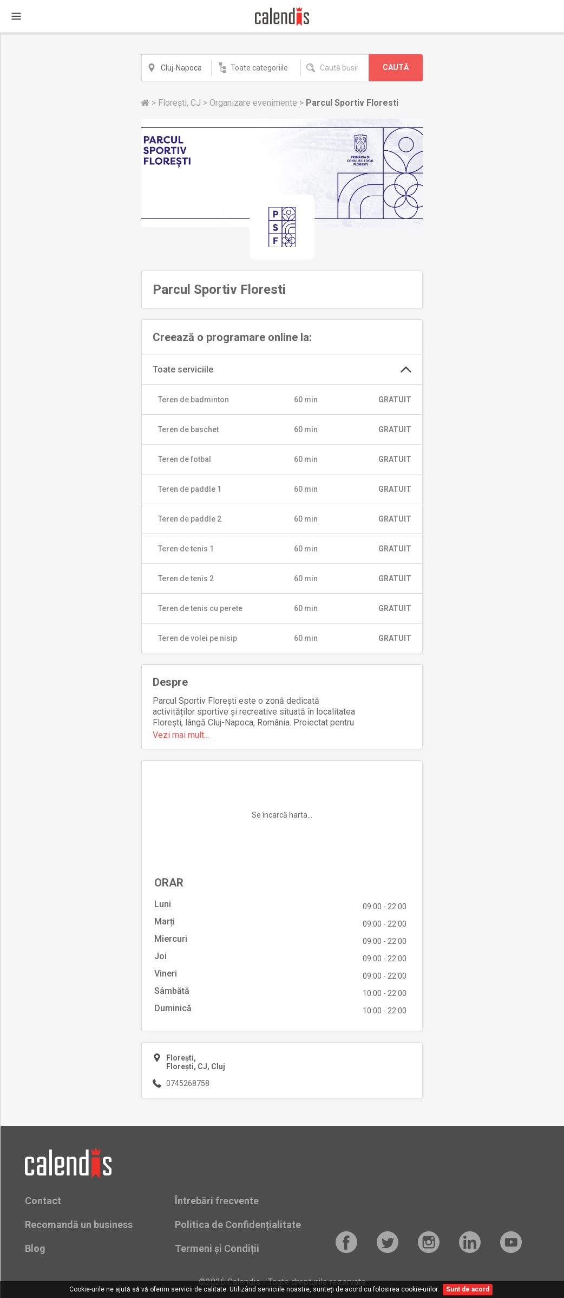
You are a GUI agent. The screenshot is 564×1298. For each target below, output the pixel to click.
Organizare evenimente (254, 103)
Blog (35, 1248)
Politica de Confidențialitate (238, 1224)
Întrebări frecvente (217, 1200)
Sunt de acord (467, 1289)
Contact (43, 1200)
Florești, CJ (180, 103)
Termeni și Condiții (217, 1248)
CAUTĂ (396, 67)
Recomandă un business (79, 1224)
